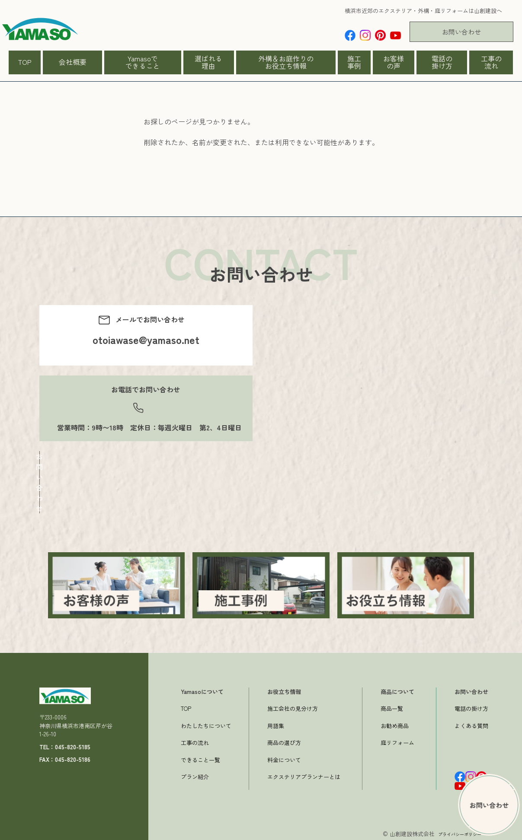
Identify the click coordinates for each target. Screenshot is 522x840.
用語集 (275, 724)
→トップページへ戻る (178, 187)
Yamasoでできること (142, 62)
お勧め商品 (395, 724)
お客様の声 (393, 62)
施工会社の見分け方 (292, 707)
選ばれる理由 (208, 62)
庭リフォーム (397, 741)
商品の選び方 (284, 741)
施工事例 (354, 62)
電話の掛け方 (442, 62)
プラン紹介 (195, 775)
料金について (284, 758)
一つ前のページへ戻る (178, 197)
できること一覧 (200, 758)
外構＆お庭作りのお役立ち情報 (286, 62)
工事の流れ (491, 62)
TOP (25, 62)
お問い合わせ (461, 31)
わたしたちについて (206, 724)
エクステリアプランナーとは (303, 775)
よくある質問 (471, 724)
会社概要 (72, 62)
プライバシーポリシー (453, 832)
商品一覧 (392, 707)
